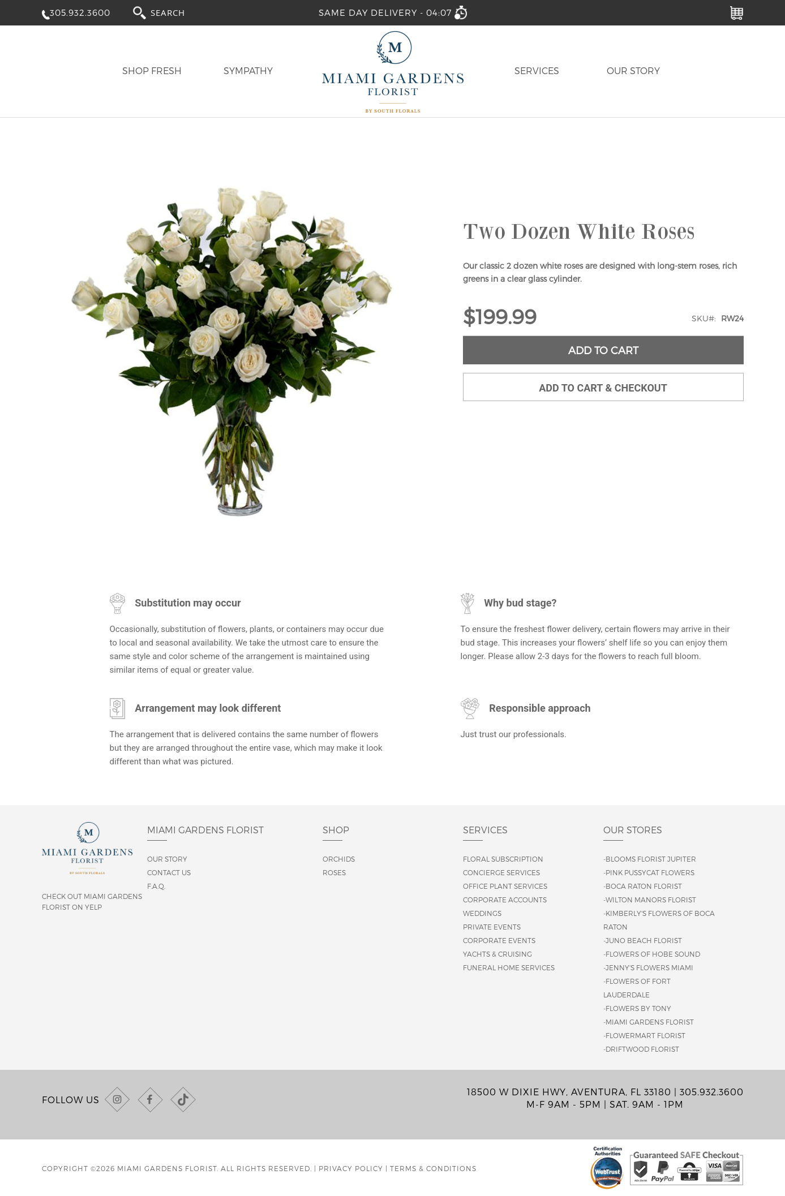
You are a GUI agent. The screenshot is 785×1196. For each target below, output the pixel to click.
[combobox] (178, 12)
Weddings (482, 913)
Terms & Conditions (433, 1168)
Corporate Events (499, 940)
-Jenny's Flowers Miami (648, 967)
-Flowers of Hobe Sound (651, 954)
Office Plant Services (505, 886)
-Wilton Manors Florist (649, 900)
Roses (334, 872)
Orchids (339, 859)
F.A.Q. (156, 886)
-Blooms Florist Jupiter (649, 859)
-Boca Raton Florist (642, 886)
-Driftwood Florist (641, 1049)
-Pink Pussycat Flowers (648, 872)
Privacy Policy (351, 1168)
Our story (167, 859)
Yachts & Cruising (497, 954)
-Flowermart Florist (644, 1035)
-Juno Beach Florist (642, 940)
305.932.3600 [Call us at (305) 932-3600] (712, 1091)
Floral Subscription (503, 859)
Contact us (169, 872)
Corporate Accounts (505, 900)
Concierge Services (501, 872)
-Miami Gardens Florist (648, 1022)
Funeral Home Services (509, 967)
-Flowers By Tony (637, 1008)
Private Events (492, 927)
